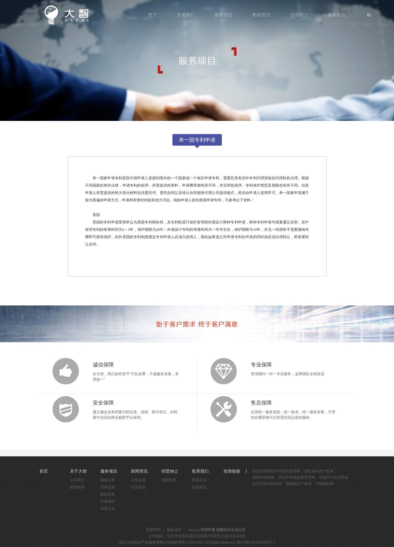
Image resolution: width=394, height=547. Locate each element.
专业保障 (261, 364)
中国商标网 (324, 484)
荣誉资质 (77, 487)
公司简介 (77, 480)
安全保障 (103, 403)
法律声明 (153, 530)
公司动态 (138, 480)
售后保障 (261, 403)
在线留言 (199, 487)
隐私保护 (174, 530)
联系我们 (337, 15)
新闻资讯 (261, 15)
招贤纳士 (299, 15)
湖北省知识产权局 (319, 471)
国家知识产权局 (298, 484)
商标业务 (107, 480)
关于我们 (186, 15)
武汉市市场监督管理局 (296, 477)
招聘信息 (168, 480)
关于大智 (78, 471)
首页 (152, 15)
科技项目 (107, 501)
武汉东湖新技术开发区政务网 (276, 471)
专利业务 (107, 487)
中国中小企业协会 (334, 477)
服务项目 (223, 15)
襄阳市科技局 (263, 477)
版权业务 (107, 494)
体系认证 (107, 508)
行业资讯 (138, 487)
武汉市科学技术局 (267, 484)
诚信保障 (103, 364)
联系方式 (199, 480)
